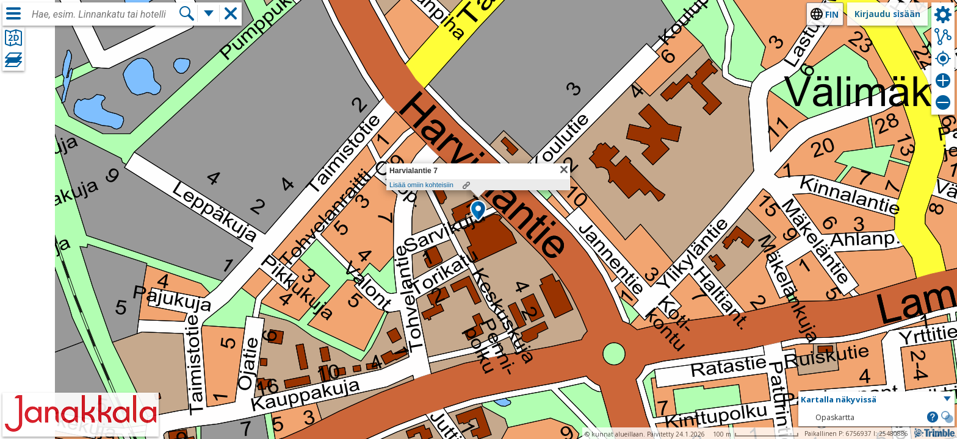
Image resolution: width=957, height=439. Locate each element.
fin (832, 14)
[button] (478, 211)
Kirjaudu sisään (887, 14)
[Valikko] (13, 13)
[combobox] (105, 14)
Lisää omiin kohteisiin (421, 184)
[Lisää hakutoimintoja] (208, 13)
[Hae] (187, 13)
